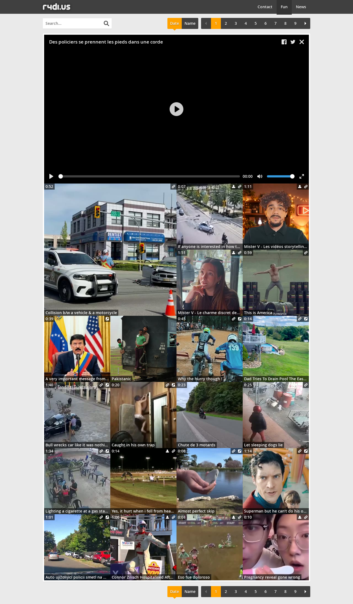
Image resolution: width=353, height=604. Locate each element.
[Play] (176, 109)
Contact (265, 6)
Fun (284, 6)
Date (174, 23)
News (301, 6)
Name (190, 23)
